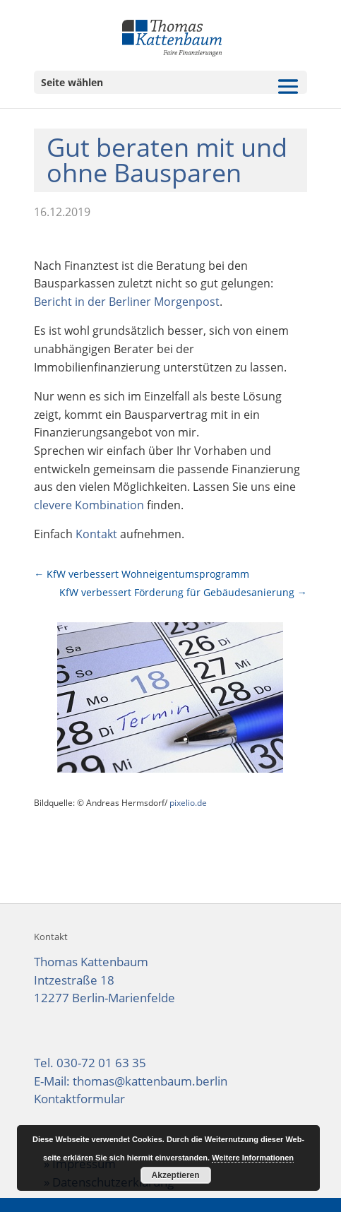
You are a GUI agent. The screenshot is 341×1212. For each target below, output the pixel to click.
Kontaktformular (79, 1099)
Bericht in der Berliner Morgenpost (127, 301)
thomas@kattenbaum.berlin (150, 1081)
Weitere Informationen (253, 1157)
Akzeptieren (176, 1175)
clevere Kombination (89, 505)
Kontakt (96, 534)
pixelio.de (188, 803)
